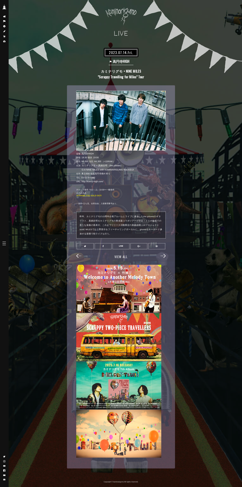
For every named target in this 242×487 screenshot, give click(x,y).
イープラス (81, 192)
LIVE (121, 33)
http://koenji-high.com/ (93, 181)
